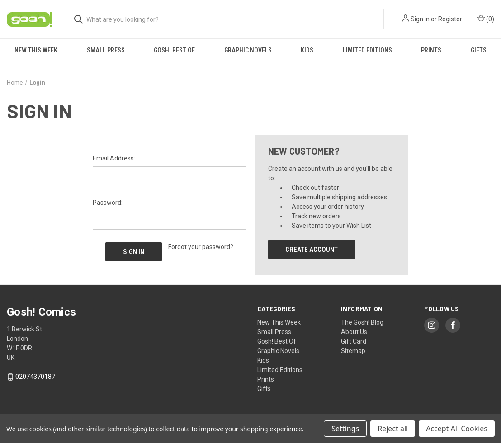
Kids (307, 50)
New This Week (35, 50)
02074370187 (35, 377)
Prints (431, 50)
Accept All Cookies (456, 429)
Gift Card (353, 341)
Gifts (479, 50)
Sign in (420, 19)
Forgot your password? (200, 246)
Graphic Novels (248, 50)
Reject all (393, 429)
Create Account (311, 249)
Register (450, 19)
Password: (108, 202)
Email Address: (114, 158)
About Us (354, 331)
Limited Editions (367, 50)
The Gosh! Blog (362, 322)
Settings (345, 429)
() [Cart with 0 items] (485, 18)
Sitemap (353, 350)
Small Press (106, 50)
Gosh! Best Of (174, 50)
